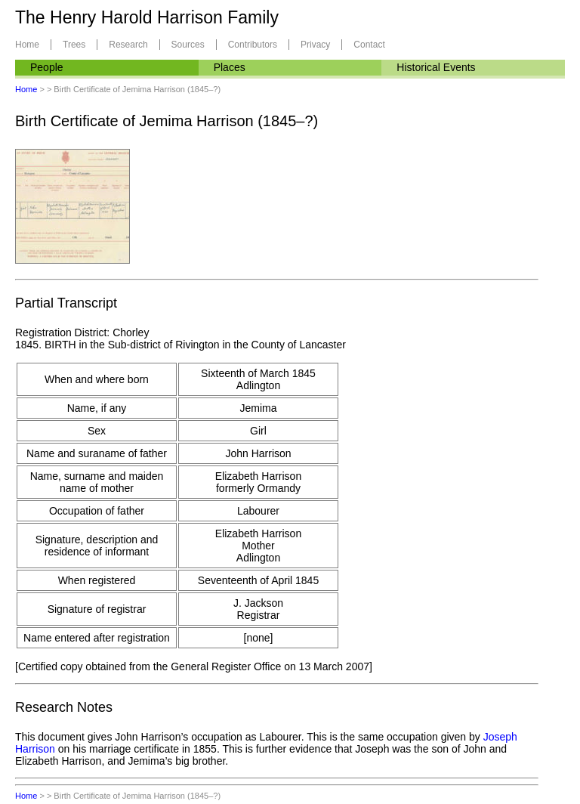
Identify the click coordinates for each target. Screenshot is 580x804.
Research (128, 44)
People (46, 67)
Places (229, 67)
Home (27, 44)
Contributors (252, 44)
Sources (188, 44)
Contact (368, 44)
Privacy (315, 44)
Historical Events (435, 67)
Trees (74, 44)
